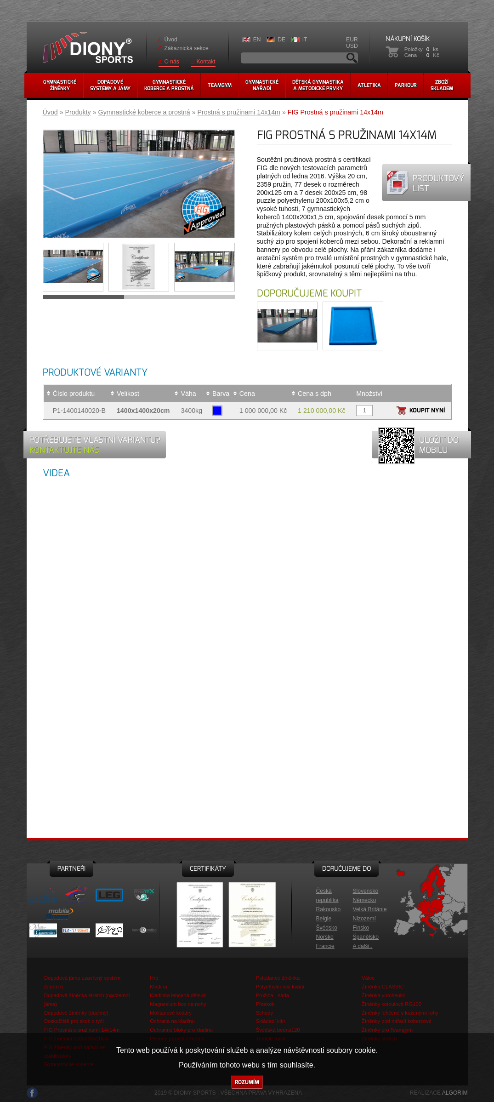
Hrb (154, 978)
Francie (325, 946)
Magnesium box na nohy (178, 1004)
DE (281, 39)
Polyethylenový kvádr (280, 986)
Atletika (369, 85)
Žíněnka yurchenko (384, 995)
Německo (364, 900)
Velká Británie (370, 909)
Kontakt (206, 61)
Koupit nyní (427, 410)
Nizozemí (364, 918)
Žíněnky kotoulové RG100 (391, 1004)
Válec (368, 978)
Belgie (324, 918)
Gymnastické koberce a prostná (144, 112)
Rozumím (247, 1082)
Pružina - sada (272, 995)
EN (257, 39)
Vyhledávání (352, 58)
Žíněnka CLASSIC (383, 986)
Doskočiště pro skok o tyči (74, 1021)
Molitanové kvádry (171, 1013)
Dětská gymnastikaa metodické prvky (318, 85)
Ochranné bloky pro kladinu (181, 1030)
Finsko (361, 928)
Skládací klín (270, 1021)
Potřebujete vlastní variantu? (94, 445)
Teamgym (220, 85)
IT (304, 39)
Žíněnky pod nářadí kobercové (397, 1021)
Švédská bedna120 (278, 1030)
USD (352, 46)
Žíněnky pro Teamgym (387, 1030)
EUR (352, 39)
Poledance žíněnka (278, 978)
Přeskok (265, 1004)
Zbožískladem (442, 85)
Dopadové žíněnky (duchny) (76, 1013)
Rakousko (328, 909)
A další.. (363, 946)
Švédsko (326, 928)
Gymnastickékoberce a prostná (169, 85)
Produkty (78, 112)
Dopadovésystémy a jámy (110, 85)
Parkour (406, 85)
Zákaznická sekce (187, 48)
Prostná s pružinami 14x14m (239, 112)
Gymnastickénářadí (261, 85)
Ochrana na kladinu (172, 1021)
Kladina (158, 986)
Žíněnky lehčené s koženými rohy (400, 1013)
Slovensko (366, 891)
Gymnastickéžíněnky (59, 85)
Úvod (171, 39)
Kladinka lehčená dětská (178, 995)
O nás (172, 61)
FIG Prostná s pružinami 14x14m (81, 1030)
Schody (264, 1013)
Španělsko (366, 937)
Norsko (325, 937)
